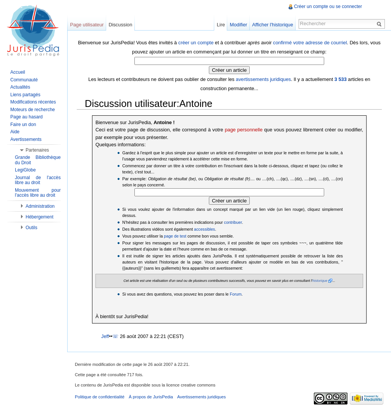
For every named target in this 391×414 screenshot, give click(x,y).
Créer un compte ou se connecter (328, 6)
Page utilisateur (86, 24)
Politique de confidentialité (99, 397)
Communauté (24, 79)
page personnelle (244, 130)
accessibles (204, 229)
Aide (14, 131)
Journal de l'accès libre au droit (38, 180)
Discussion (120, 24)
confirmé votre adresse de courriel (310, 42)
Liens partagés (25, 94)
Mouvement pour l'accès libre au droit (38, 193)
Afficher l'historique (272, 24)
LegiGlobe (25, 170)
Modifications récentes (33, 102)
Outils (31, 227)
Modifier (238, 24)
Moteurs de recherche (32, 109)
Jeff (105, 336)
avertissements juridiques (263, 79)
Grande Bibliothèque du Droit (38, 160)
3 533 (340, 79)
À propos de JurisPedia (151, 397)
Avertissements (26, 139)
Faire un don (23, 124)
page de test (175, 236)
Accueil (17, 72)
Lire (221, 24)
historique (319, 281)
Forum (236, 294)
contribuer (233, 222)
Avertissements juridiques (201, 397)
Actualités (20, 87)
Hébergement (39, 217)
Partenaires (37, 150)
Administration (40, 206)
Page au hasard (26, 117)
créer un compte (195, 42)
